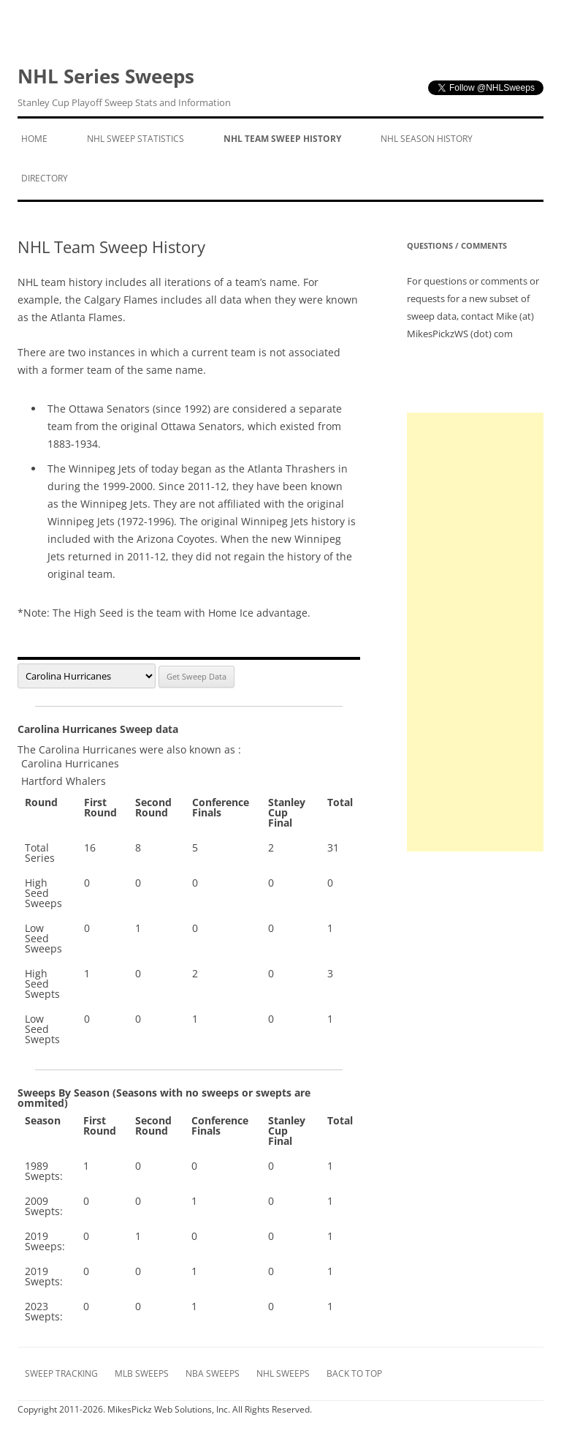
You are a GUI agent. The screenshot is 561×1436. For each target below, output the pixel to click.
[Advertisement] (475, 632)
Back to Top (354, 1373)
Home (34, 138)
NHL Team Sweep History (282, 138)
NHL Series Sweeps (124, 87)
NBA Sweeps (213, 1373)
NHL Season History (427, 138)
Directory (44, 178)
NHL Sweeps (283, 1373)
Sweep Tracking (61, 1373)
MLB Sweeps (142, 1373)
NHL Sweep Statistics (135, 138)
